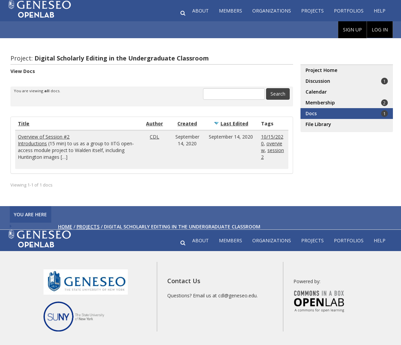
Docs (347, 113)
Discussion (347, 81)
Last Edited (234, 123)
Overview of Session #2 (43, 136)
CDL (154, 136)
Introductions (32, 143)
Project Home (321, 70)
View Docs (22, 71)
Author (154, 123)
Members (230, 10)
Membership (347, 102)
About (200, 10)
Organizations (271, 10)
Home (65, 226)
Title (23, 123)
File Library (318, 124)
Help (379, 10)
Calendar (316, 92)
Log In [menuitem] (380, 29)
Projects (312, 10)
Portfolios (349, 10)
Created (187, 123)
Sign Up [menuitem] (352, 29)
